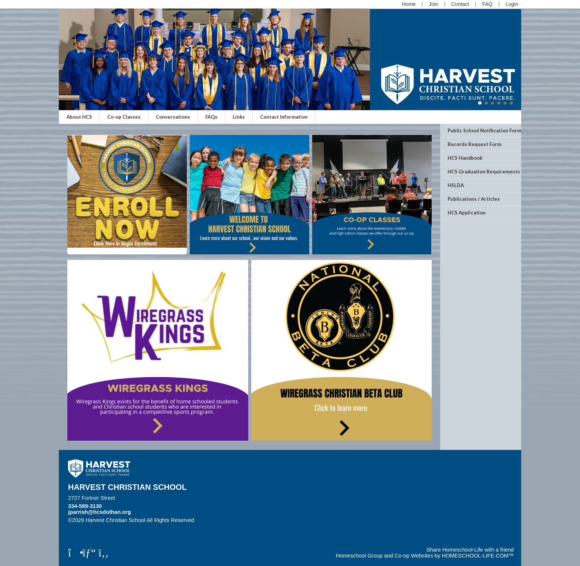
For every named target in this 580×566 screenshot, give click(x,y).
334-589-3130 (85, 506)
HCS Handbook (465, 158)
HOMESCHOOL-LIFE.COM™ (478, 556)
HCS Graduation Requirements (484, 171)
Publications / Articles (474, 199)
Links (239, 117)
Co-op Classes (124, 117)
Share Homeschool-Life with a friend (470, 550)
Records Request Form (474, 144)
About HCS (79, 117)
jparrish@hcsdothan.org (99, 512)
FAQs (211, 117)
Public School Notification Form (484, 130)
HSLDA (456, 185)
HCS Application (467, 213)
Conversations (173, 117)
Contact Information (284, 117)
